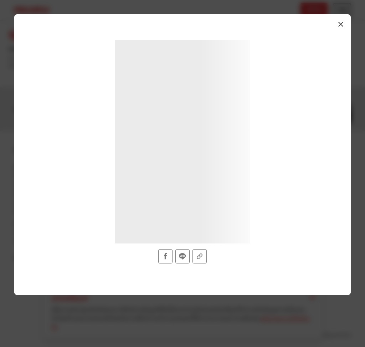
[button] (341, 24)
